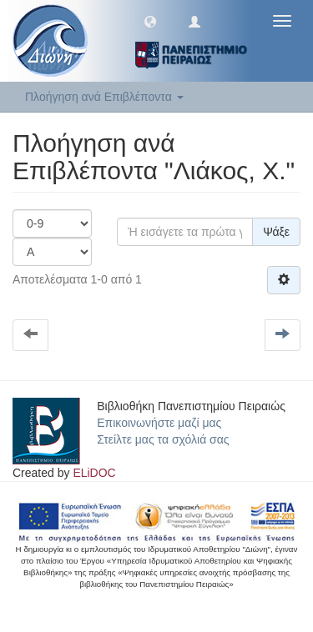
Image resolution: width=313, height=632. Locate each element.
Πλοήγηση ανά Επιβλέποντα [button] (104, 96)
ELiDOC (94, 472)
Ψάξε (276, 231)
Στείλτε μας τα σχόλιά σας (163, 439)
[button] (150, 21)
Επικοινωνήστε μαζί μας (159, 422)
